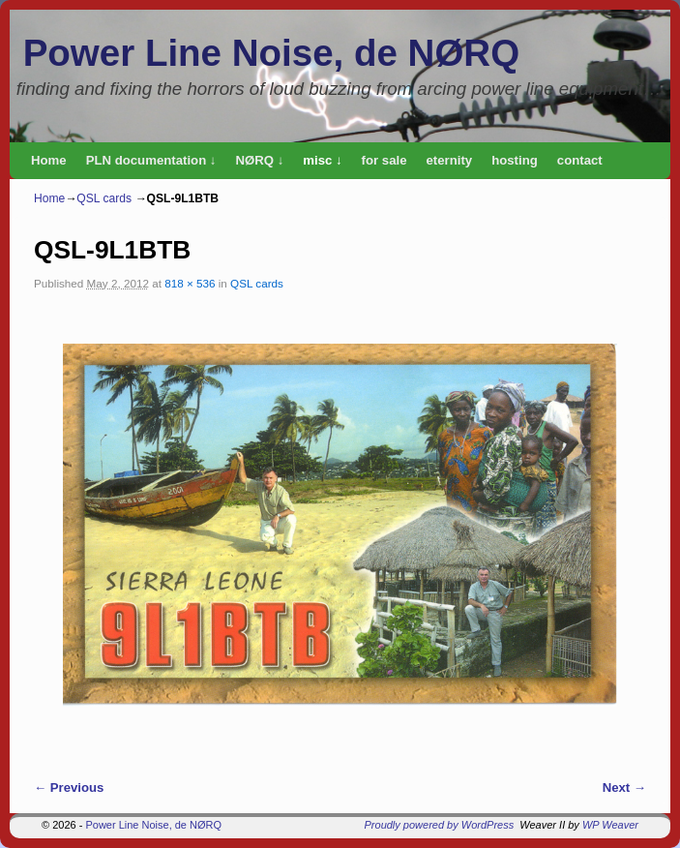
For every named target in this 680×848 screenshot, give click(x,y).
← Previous (68, 787)
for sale (384, 160)
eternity (450, 160)
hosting (514, 160)
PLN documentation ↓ (151, 160)
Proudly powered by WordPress (440, 825)
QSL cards (104, 198)
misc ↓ (322, 160)
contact (580, 160)
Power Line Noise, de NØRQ (271, 53)
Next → (624, 787)
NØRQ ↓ (259, 160)
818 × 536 (189, 283)
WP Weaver (610, 825)
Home (49, 160)
